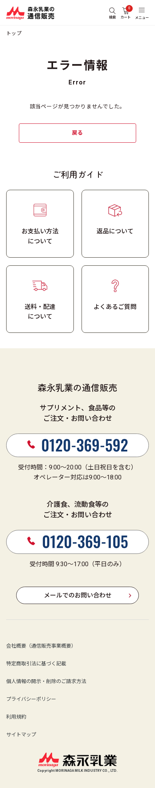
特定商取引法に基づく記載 (36, 664)
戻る (77, 133)
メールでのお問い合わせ (78, 595)
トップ (14, 33)
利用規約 (16, 717)
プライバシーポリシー (31, 699)
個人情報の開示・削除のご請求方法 (46, 681)
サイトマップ (21, 735)
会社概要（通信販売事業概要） (41, 646)
